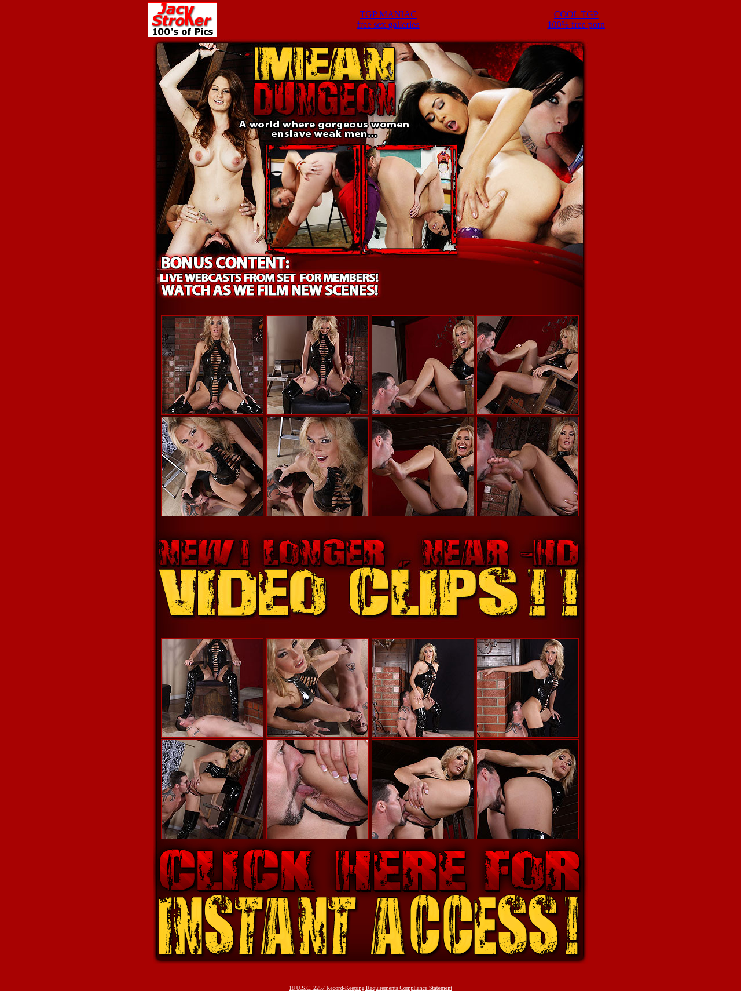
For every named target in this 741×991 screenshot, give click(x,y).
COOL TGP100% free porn (577, 19)
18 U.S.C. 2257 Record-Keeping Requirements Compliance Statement (370, 988)
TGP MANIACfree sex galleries (388, 19)
